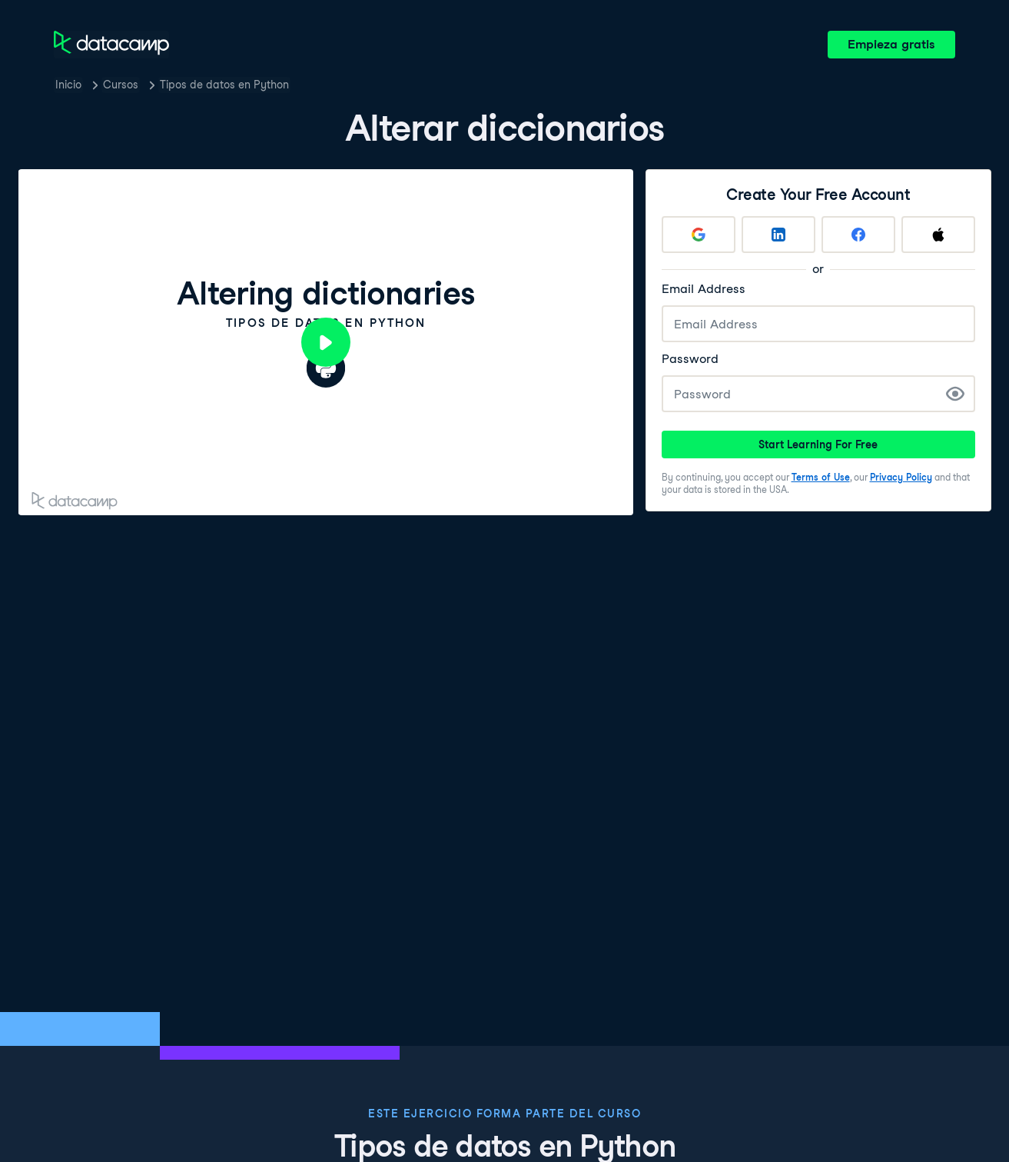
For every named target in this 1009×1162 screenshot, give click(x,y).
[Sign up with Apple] (938, 234)
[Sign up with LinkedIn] (778, 234)
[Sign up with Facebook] (858, 234)
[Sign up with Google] (698, 234)
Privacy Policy (901, 477)
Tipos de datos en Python (224, 84)
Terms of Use (821, 477)
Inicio (68, 84)
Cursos (120, 84)
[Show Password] (955, 393)
